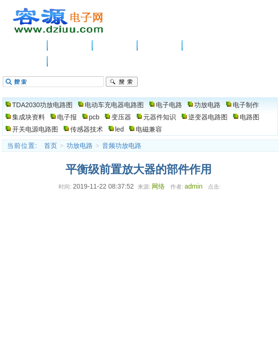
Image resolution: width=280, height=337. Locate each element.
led (119, 129)
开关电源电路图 (35, 129)
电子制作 (205, 45)
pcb (94, 117)
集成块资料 (28, 117)
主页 (25, 45)
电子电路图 (58, 20)
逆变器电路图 (208, 117)
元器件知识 (159, 117)
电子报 (67, 117)
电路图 (25, 61)
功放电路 (160, 45)
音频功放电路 (121, 145)
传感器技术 (86, 129)
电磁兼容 (149, 129)
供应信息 (70, 45)
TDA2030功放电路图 (42, 105)
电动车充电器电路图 (114, 105)
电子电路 (115, 45)
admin (193, 186)
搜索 (122, 82)
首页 (50, 145)
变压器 (121, 117)
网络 (158, 186)
